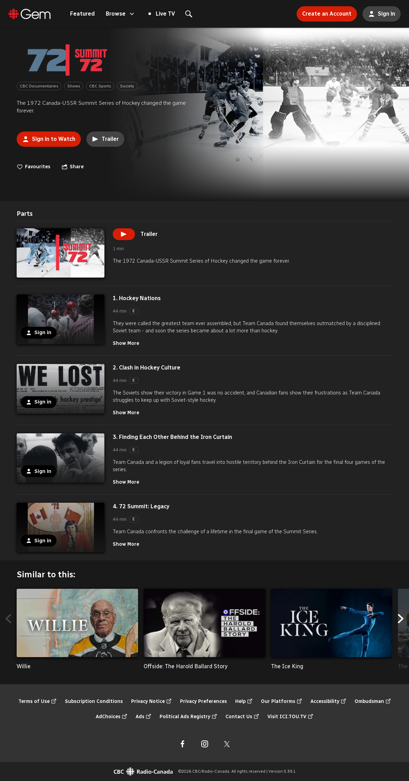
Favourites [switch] (33, 167)
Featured (82, 13)
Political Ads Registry (188, 716)
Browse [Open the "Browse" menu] (120, 13)
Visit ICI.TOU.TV (290, 716)
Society (127, 86)
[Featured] (29, 14)
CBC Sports (100, 86)
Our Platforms (281, 701)
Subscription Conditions (94, 701)
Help (244, 701)
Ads (143, 716)
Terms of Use (37, 701)
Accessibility (328, 701)
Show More (126, 343)
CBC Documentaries (39, 86)
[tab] (25, 214)
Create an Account (324, 11)
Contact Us (242, 716)
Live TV (161, 13)
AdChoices (111, 716)
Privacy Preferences (203, 701)
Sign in (379, 11)
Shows (73, 86)
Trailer (105, 139)
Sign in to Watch (46, 137)
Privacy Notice (151, 701)
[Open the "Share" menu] (72, 166)
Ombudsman (373, 701)
